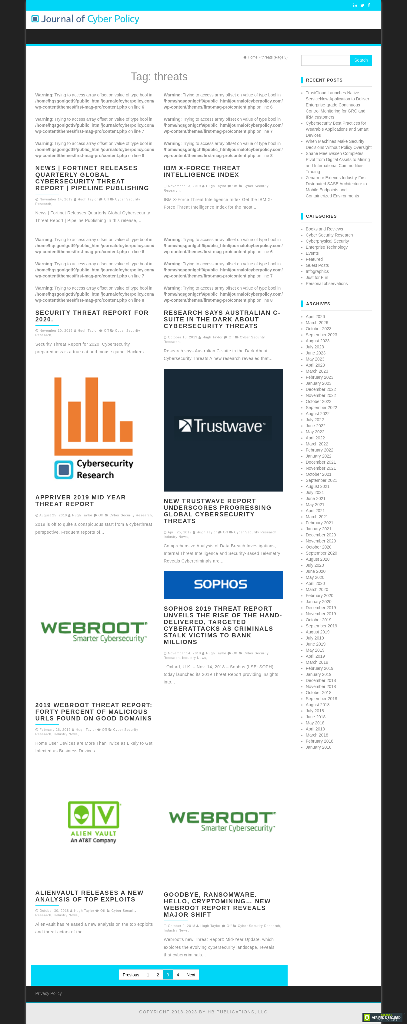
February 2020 (319, 595)
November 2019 (321, 613)
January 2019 (319, 674)
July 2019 (315, 638)
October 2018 (319, 692)
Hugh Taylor (88, 199)
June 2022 (315, 425)
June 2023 (315, 353)
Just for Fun (317, 277)
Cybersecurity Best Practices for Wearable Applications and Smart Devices (337, 129)
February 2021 (319, 522)
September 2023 (321, 334)
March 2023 (317, 371)
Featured (314, 259)
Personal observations (327, 283)
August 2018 (318, 704)
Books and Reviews (324, 229)
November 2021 (321, 468)
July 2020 (315, 565)
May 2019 (315, 650)
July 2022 (315, 419)
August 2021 (318, 486)
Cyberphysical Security (327, 241)
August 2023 (318, 340)
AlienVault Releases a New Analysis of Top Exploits (89, 896)
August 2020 (318, 559)
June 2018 (315, 716)
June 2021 (315, 498)
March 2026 (317, 322)
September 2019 (321, 625)
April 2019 (315, 656)
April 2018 (315, 729)
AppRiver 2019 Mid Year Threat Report (80, 500)
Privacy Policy (48, 993)
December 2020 (321, 534)
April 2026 (315, 316)
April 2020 (315, 583)
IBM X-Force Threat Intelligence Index (202, 171)
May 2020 (315, 577)
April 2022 (315, 437)
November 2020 (321, 541)
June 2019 (315, 644)
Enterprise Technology (327, 247)
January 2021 (319, 528)
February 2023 (319, 377)
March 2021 (317, 516)
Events (312, 253)
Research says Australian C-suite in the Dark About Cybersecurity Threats (222, 319)
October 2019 (319, 619)
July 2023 (315, 346)
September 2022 (321, 407)
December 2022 (321, 389)
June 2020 (315, 571)
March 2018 (317, 735)
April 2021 (315, 510)
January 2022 (319, 456)
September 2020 (321, 553)
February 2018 (319, 741)
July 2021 (315, 492)
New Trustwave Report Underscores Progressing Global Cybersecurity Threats (218, 511)
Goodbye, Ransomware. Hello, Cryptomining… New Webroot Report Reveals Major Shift (217, 904)
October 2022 (319, 401)
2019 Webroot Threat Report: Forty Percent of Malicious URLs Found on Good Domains (94, 712)
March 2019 (317, 662)
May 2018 (315, 722)
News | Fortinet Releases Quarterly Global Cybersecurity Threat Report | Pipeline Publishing (92, 178)
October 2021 (319, 474)
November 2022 (321, 395)
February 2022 (319, 450)
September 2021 (321, 480)
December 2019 (321, 607)
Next (191, 974)
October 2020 (319, 547)
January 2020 (319, 601)
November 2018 (321, 686)
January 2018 (319, 747)
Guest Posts (317, 265)
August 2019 (318, 632)
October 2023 (319, 328)
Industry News (176, 537)
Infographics (317, 271)
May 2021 (315, 504)
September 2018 (321, 698)
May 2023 (315, 359)
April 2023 (315, 365)
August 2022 (318, 413)
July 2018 (315, 710)
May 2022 (315, 431)
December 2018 (321, 680)
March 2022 (317, 443)
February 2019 (319, 668)
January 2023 (319, 383)
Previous (131, 974)
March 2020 (317, 589)
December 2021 (321, 462)
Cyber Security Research (131, 515)
